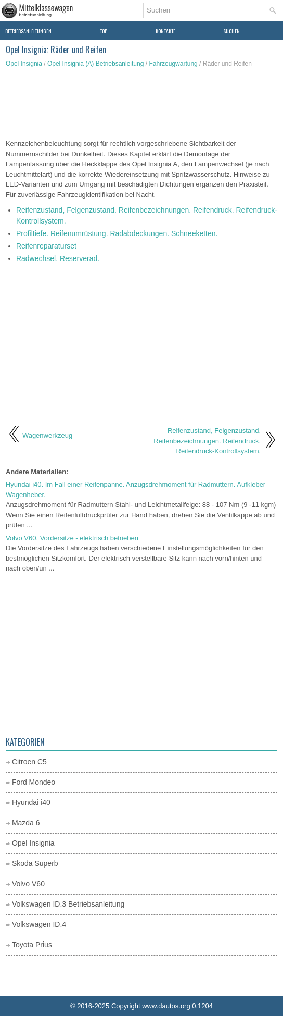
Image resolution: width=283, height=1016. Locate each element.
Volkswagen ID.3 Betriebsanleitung (68, 904)
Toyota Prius (32, 944)
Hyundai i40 (31, 802)
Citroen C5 (29, 762)
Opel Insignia (24, 63)
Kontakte (165, 31)
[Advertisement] (141, 104)
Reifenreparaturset (46, 246)
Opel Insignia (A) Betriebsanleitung (95, 63)
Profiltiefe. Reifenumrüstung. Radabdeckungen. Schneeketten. (117, 233)
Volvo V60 (28, 883)
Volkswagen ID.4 (39, 924)
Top (103, 31)
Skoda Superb (35, 863)
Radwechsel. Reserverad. (57, 258)
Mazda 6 (26, 823)
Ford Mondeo (33, 782)
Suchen (231, 31)
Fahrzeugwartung (173, 63)
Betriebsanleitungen (28, 31)
